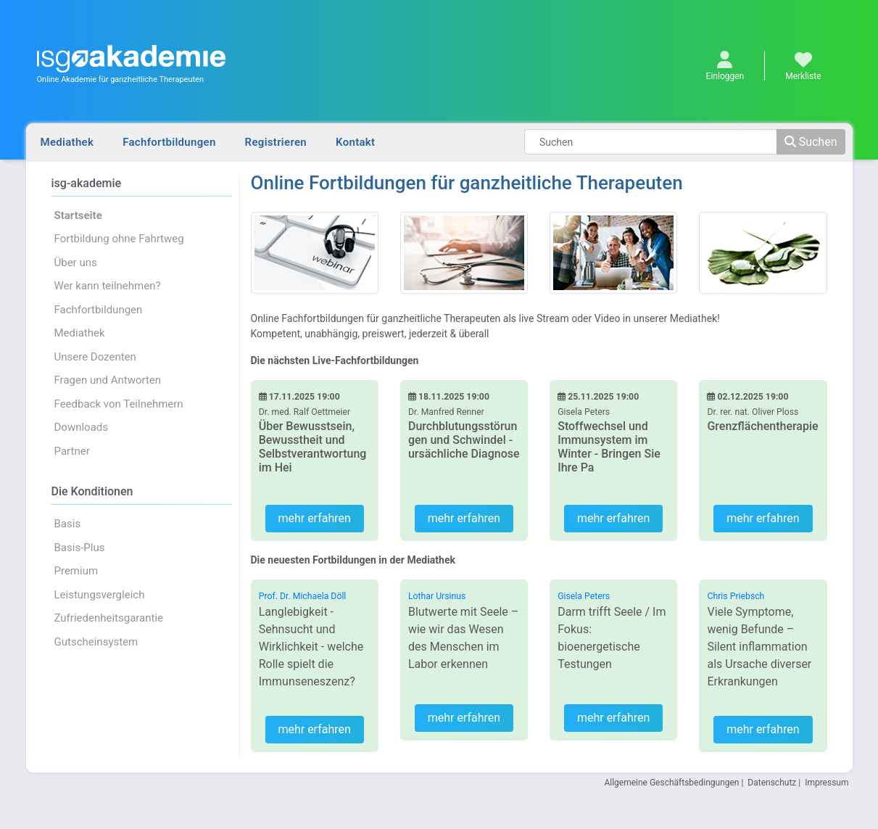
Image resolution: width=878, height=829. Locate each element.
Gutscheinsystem (96, 641)
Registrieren (276, 142)
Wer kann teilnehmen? (107, 285)
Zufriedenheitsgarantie (109, 617)
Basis (67, 523)
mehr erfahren (314, 518)
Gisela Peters (584, 596)
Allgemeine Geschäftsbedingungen (671, 783)
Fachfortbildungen (169, 142)
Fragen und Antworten (108, 380)
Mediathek (67, 142)
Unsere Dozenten (95, 356)
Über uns (75, 262)
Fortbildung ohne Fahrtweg (119, 238)
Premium (76, 570)
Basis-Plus (79, 547)
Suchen (810, 142)
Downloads (81, 427)
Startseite (78, 215)
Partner (72, 451)
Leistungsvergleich (99, 594)
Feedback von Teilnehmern (118, 404)
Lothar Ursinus (436, 596)
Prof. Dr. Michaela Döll (303, 596)
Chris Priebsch (735, 596)
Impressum (826, 783)
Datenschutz (771, 783)
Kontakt (355, 142)
